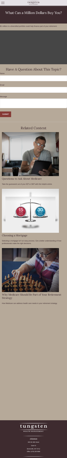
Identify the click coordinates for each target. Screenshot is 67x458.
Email (2, 85)
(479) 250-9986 (35, 451)
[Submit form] (5, 114)
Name (2, 73)
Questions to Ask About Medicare (22, 178)
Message (3, 97)
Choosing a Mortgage (14, 235)
